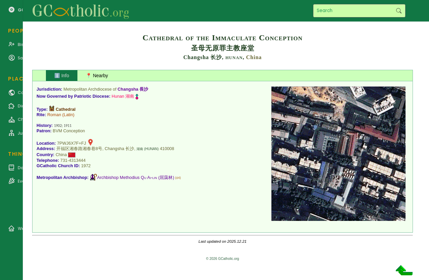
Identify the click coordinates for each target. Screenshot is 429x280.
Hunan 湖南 (123, 96)
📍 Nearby (97, 75)
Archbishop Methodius (127, 177)
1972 (85, 165)
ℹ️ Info (61, 75)
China (254, 57)
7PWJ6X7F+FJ (71, 143)
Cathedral (65, 109)
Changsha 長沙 (133, 89)
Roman (54, 114)
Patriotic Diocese (91, 96)
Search (399, 10)
